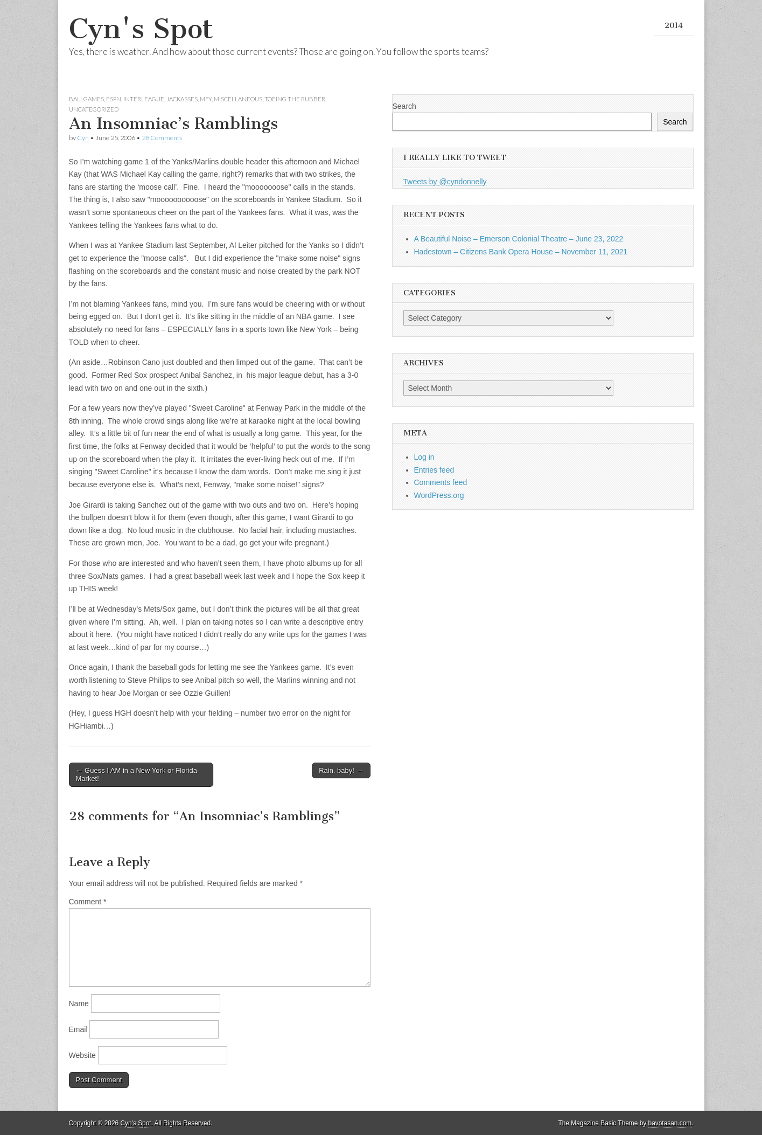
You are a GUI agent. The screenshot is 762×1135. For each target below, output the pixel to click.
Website (82, 1055)
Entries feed (434, 470)
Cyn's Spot (141, 28)
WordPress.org (439, 495)
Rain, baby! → (341, 770)
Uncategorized (93, 109)
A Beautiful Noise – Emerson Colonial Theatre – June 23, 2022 (519, 238)
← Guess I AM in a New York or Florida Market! (136, 774)
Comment (88, 901)
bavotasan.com (670, 1123)
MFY (206, 98)
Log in (424, 457)
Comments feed (440, 482)
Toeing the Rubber (294, 98)
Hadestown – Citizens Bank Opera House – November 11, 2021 (521, 251)
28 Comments (162, 138)
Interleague (143, 98)
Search (404, 106)
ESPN (113, 98)
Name (79, 1003)
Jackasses (182, 98)
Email (78, 1029)
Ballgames (86, 98)
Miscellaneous (238, 98)
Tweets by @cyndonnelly (445, 181)
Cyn (83, 138)
